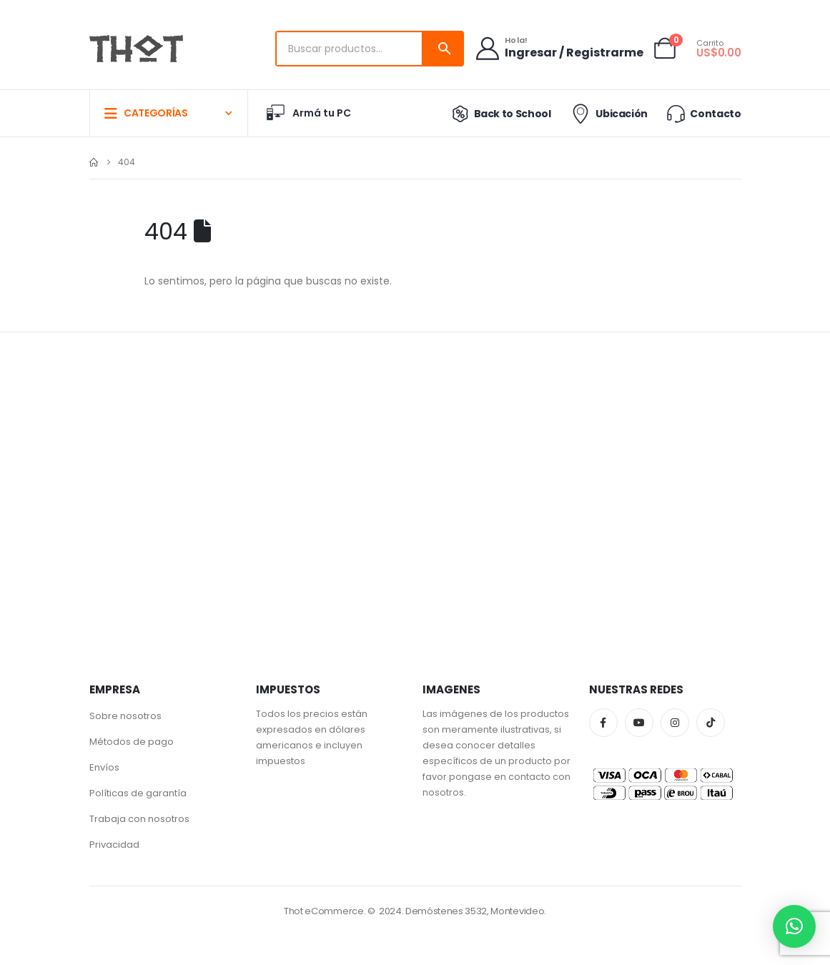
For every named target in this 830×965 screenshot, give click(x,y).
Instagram (675, 722)
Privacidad (114, 844)
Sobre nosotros (125, 716)
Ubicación (608, 114)
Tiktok (710, 722)
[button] (794, 926)
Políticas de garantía (138, 793)
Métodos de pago (131, 741)
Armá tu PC (308, 113)
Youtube (639, 722)
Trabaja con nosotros (139, 819)
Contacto (703, 113)
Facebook (603, 722)
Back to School (498, 114)
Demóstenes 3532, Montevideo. (475, 911)
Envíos (104, 767)
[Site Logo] (136, 48)
